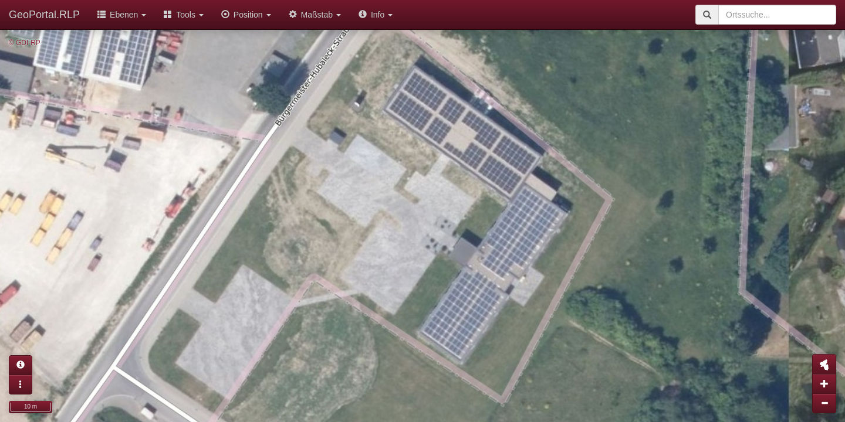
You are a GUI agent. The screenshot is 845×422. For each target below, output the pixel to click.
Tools (184, 14)
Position (246, 14)
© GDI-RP (24, 43)
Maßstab (315, 14)
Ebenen (121, 14)
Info (376, 14)
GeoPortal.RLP (44, 15)
